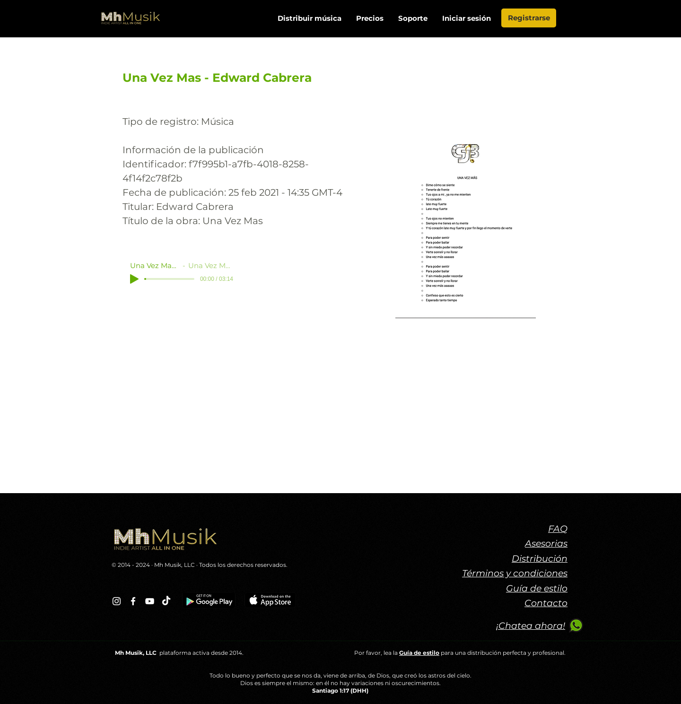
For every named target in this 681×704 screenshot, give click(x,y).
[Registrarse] (528, 18)
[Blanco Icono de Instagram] (116, 601)
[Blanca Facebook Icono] (133, 601)
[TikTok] (166, 601)
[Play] (134, 279)
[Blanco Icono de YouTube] (149, 601)
